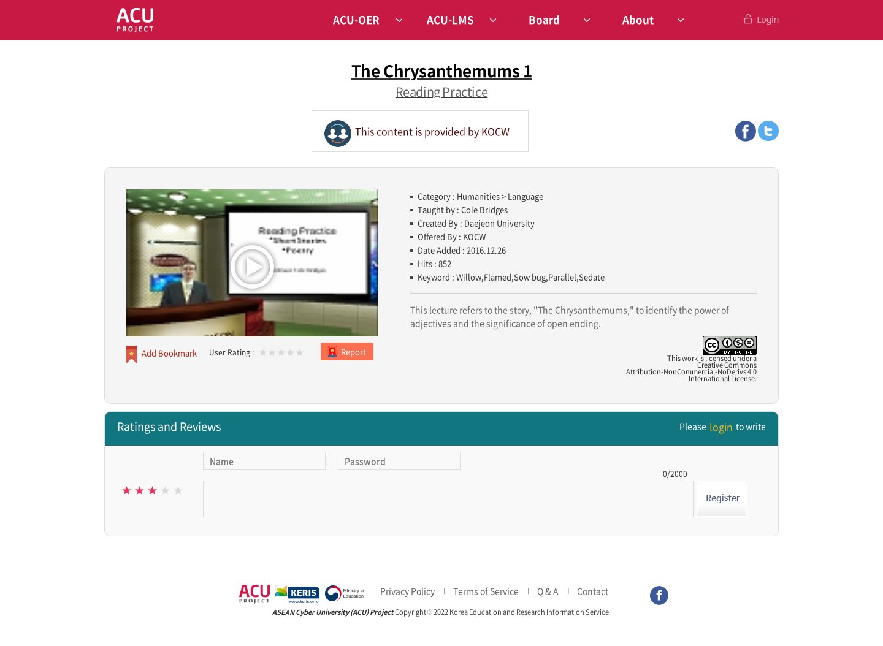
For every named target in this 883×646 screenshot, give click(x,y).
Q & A (548, 591)
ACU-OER (356, 19)
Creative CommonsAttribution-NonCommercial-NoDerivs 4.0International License (691, 372)
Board (544, 19)
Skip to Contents (0, 12)
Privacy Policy (407, 591)
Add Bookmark (169, 353)
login (721, 426)
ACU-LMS (450, 19)
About (638, 19)
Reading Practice (442, 92)
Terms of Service (486, 591)
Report (353, 351)
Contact (592, 591)
